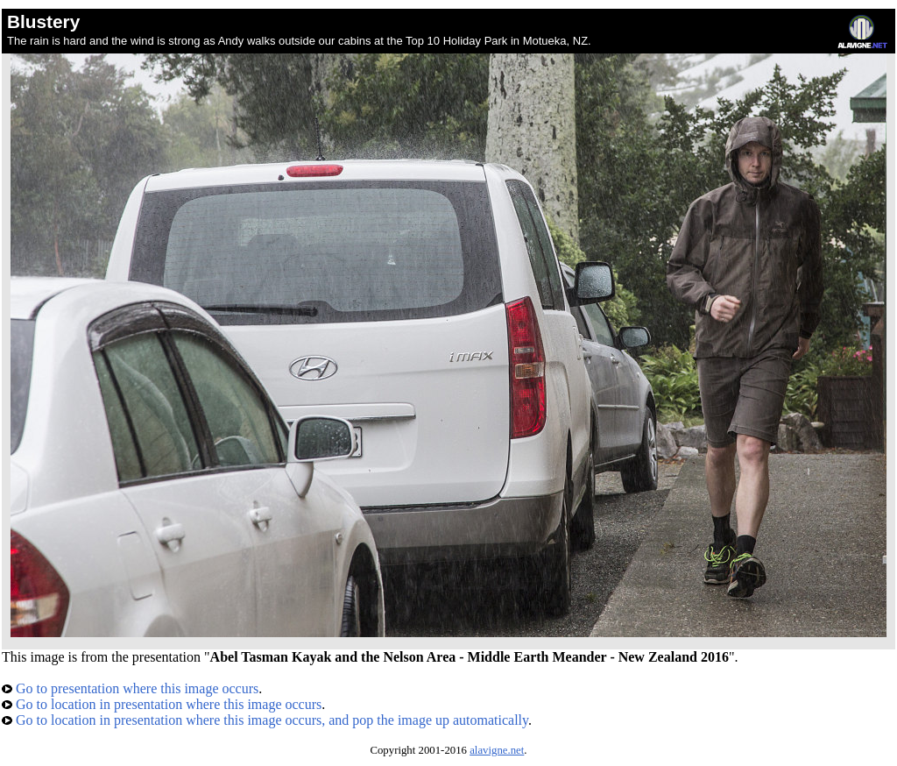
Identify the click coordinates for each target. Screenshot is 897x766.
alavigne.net (497, 750)
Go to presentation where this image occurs (130, 688)
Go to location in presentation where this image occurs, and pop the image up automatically (265, 720)
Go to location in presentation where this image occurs (161, 704)
